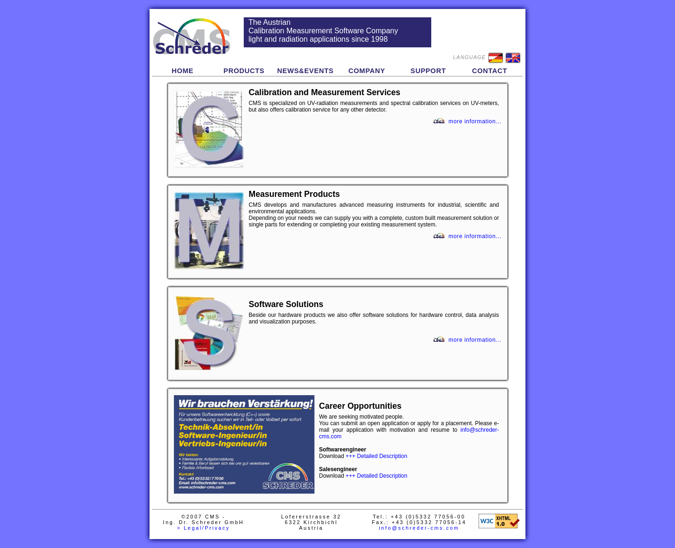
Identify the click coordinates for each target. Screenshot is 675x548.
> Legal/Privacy (203, 528)
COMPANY (366, 71)
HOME (183, 71)
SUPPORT (428, 71)
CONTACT (489, 71)
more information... (475, 121)
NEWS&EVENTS (305, 71)
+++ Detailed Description (376, 456)
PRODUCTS (244, 71)
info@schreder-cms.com (419, 528)
